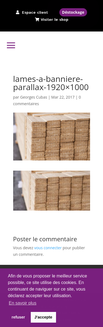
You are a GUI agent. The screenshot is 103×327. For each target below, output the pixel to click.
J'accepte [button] (43, 317)
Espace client (35, 12)
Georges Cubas (33, 97)
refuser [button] (18, 317)
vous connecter (48, 247)
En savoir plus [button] (23, 303)
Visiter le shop (54, 19)
